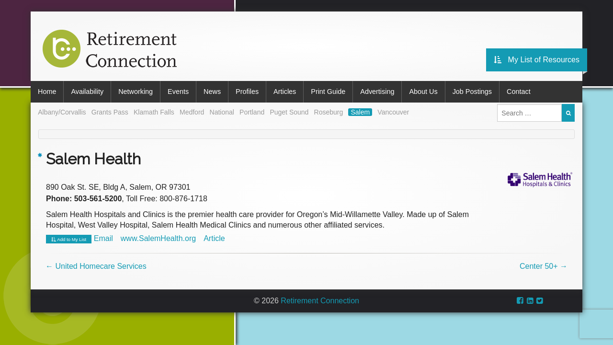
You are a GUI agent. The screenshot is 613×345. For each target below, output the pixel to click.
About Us (423, 91)
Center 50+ (544, 266)
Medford (192, 112)
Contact (519, 91)
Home (47, 91)
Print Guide (328, 91)
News (212, 91)
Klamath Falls (154, 112)
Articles (284, 91)
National (222, 112)
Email (103, 238)
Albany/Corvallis (62, 112)
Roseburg (328, 112)
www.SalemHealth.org (158, 238)
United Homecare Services (96, 266)
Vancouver (393, 112)
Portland (251, 112)
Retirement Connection (320, 301)
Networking (135, 91)
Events (178, 91)
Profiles (247, 91)
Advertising (377, 91)
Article (214, 238)
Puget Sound (289, 112)
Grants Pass (109, 112)
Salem (360, 112)
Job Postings (472, 91)
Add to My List (68, 239)
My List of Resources (536, 60)
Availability (87, 91)
